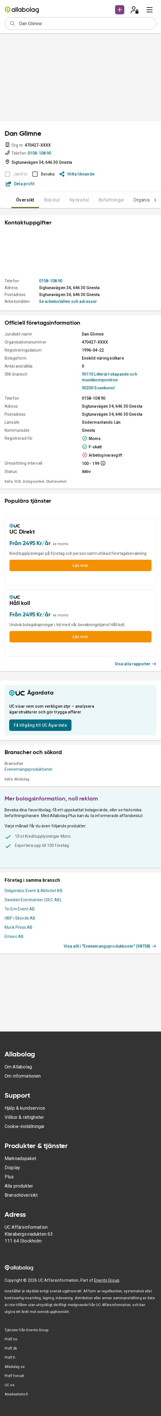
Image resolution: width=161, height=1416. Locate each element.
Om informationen (23, 1076)
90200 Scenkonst (98, 388)
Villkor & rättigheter (24, 1117)
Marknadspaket (20, 1158)
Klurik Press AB (18, 927)
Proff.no (11, 1339)
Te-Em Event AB (20, 909)
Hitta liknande (77, 174)
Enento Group (106, 1280)
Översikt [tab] (25, 200)
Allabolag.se (15, 1367)
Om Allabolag (18, 1067)
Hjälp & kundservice (25, 1108)
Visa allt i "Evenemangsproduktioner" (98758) (110, 946)
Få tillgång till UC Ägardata (40, 725)
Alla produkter (19, 1186)
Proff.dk (11, 1348)
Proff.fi (10, 1358)
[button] (119, 9)
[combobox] (86, 23)
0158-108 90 (39, 153)
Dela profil (20, 183)
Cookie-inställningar (24, 1126)
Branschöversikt (21, 1195)
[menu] (149, 10)
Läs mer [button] (81, 565)
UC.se (9, 1385)
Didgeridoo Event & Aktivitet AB (34, 890)
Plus (9, 1177)
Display (12, 1167)
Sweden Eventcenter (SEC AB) (33, 900)
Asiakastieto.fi (16, 1394)
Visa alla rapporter (136, 664)
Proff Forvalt (14, 1376)
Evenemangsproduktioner (29, 769)
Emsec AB (14, 936)
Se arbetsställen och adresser (68, 301)
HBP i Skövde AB (20, 918)
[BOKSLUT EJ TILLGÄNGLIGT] (14, 174)
